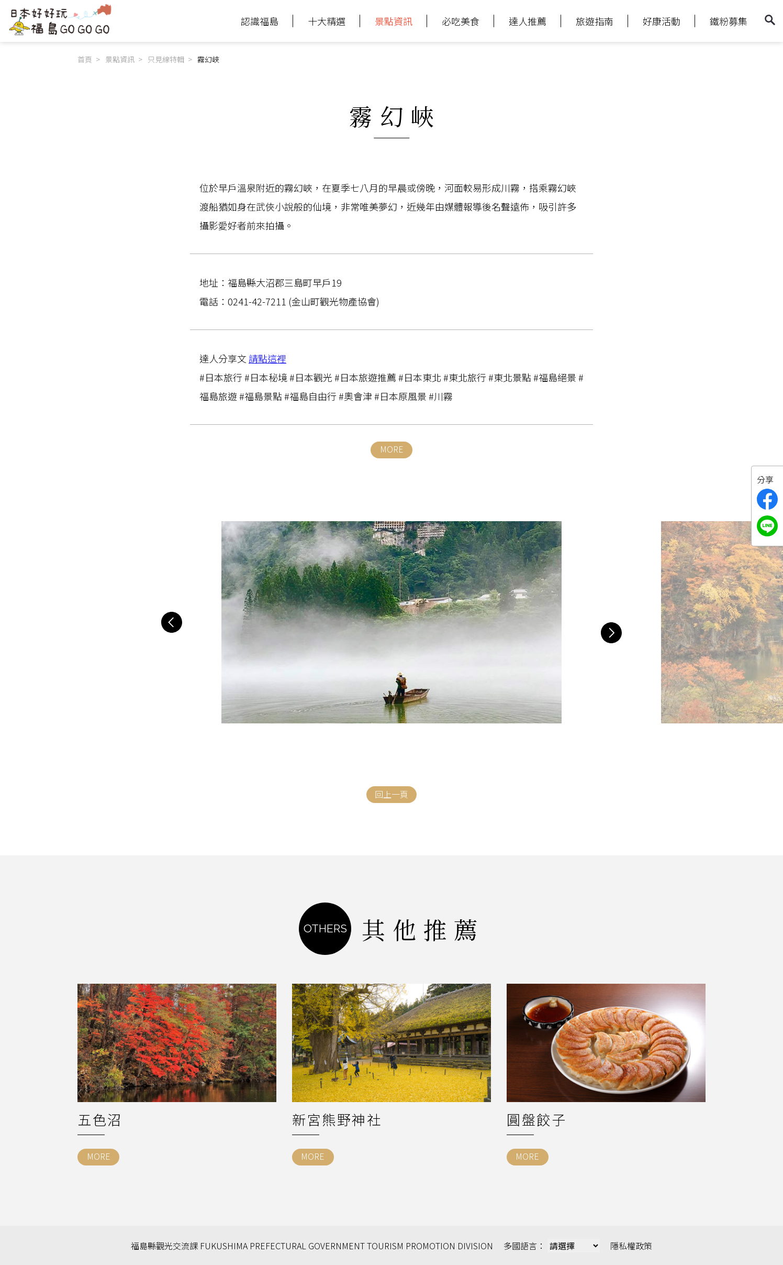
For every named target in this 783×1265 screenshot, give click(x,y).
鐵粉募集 (728, 21)
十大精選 (326, 21)
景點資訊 (393, 21)
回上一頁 (391, 794)
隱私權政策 (631, 1245)
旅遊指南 (594, 21)
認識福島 (259, 21)
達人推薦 (527, 21)
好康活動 (661, 21)
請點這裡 (267, 358)
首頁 (84, 59)
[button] (171, 622)
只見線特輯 (166, 59)
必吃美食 (460, 21)
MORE (392, 449)
